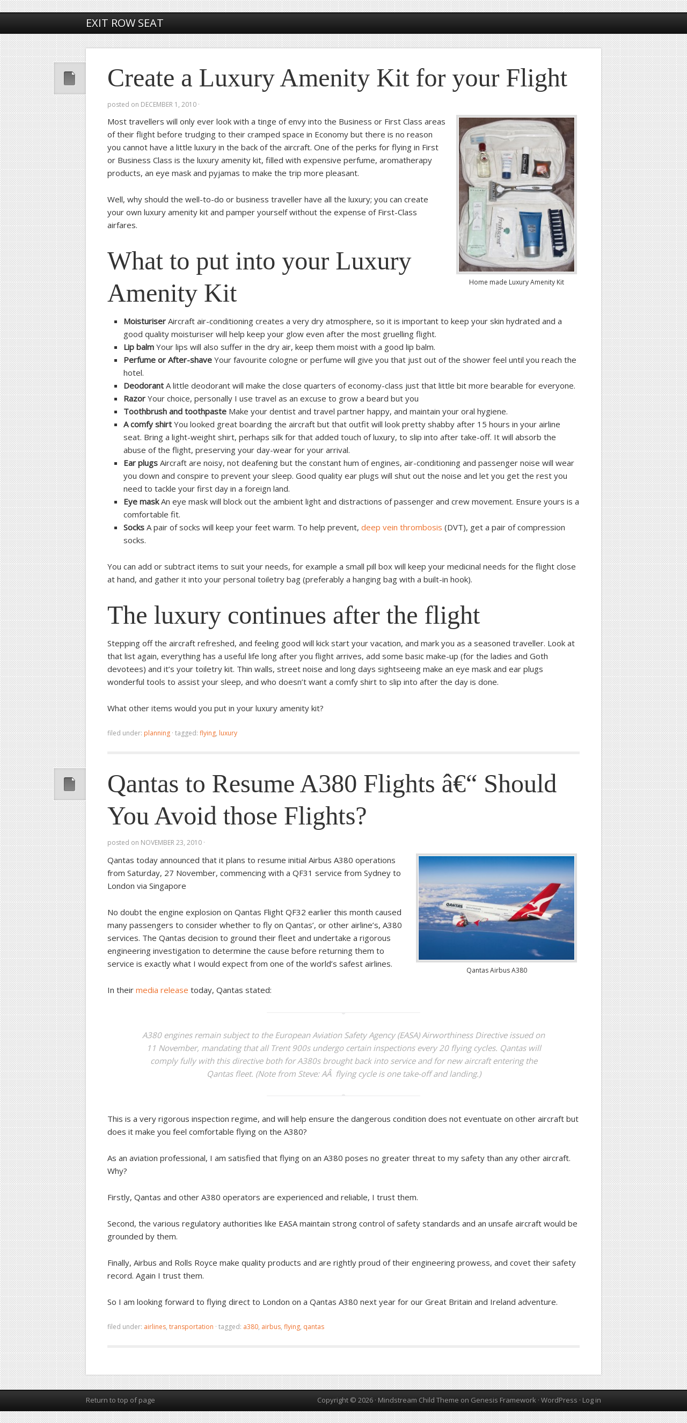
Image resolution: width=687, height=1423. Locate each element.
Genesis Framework (503, 1400)
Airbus (271, 1326)
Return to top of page (120, 1400)
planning (157, 733)
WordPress (559, 1400)
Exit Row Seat (125, 23)
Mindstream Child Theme (418, 1400)
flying (208, 733)
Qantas (313, 1326)
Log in (591, 1400)
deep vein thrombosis (401, 527)
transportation (191, 1326)
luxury (228, 733)
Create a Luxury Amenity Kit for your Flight (337, 77)
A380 (250, 1326)
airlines (155, 1326)
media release (162, 989)
